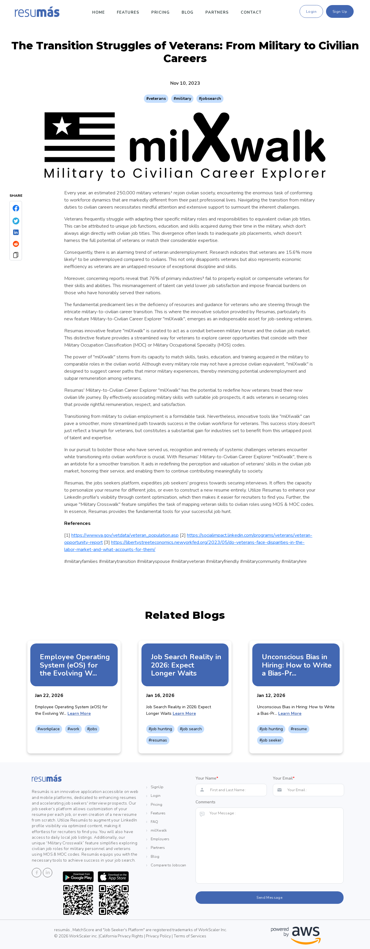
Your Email (284, 778)
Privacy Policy (159, 936)
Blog (187, 12)
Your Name (207, 778)
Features (128, 12)
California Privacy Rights (121, 936)
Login (311, 11)
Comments (205, 802)
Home (98, 12)
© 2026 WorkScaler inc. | (77, 936)
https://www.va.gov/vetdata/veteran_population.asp (125, 535)
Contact (251, 12)
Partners (217, 12)
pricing (160, 12)
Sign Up (340, 11)
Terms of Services (190, 936)
